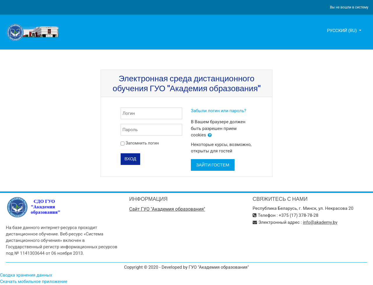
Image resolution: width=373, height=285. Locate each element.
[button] (209, 135)
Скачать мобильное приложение (33, 281)
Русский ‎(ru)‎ (342, 30)
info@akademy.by (320, 222)
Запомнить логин (142, 143)
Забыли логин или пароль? (218, 110)
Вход (130, 158)
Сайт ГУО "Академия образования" (167, 209)
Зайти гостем (212, 165)
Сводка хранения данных (26, 275)
